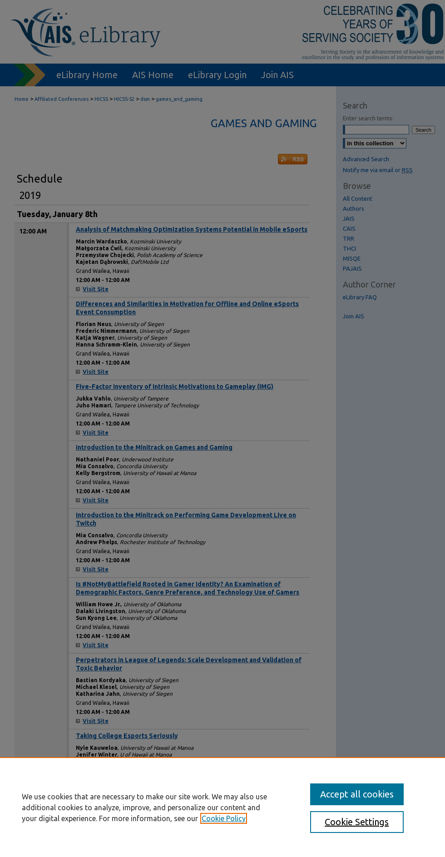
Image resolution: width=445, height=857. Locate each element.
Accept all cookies (357, 794)
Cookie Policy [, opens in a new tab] (224, 818)
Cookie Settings (357, 822)
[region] (222, 807)
